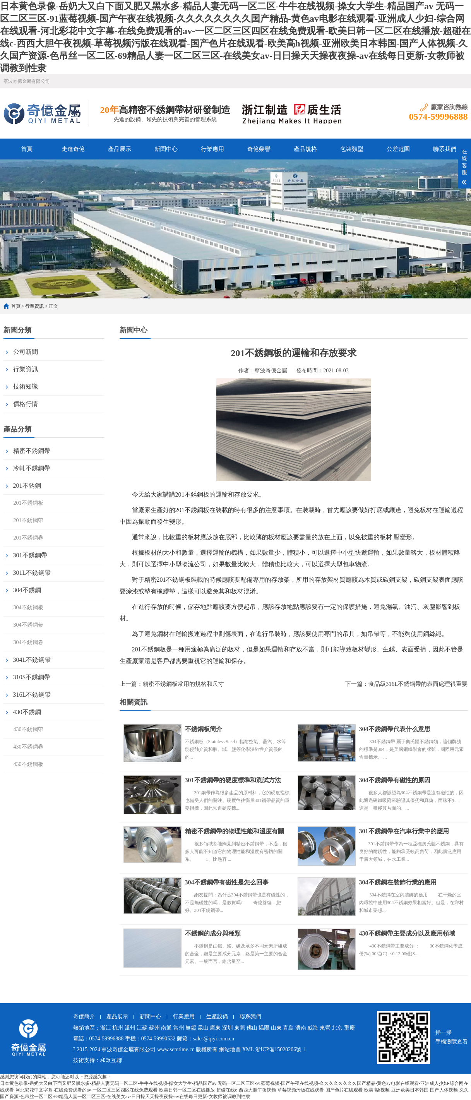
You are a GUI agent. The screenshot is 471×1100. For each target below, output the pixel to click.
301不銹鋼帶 (30, 555)
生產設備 (217, 1016)
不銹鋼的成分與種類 (213, 933)
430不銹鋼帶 (28, 729)
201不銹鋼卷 (28, 538)
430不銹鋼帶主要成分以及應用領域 (407, 933)
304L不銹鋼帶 (32, 659)
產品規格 (305, 149)
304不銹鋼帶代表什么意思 (394, 729)
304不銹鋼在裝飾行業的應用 (398, 882)
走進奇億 (73, 149)
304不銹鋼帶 (28, 625)
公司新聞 (25, 351)
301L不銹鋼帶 (32, 572)
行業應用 (212, 149)
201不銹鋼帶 (28, 520)
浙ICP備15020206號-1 (280, 1049)
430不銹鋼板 (28, 764)
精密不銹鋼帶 (31, 450)
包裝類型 (351, 149)
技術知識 (25, 386)
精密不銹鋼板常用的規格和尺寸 (183, 684)
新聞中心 (166, 149)
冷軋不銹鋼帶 (31, 468)
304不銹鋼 (27, 590)
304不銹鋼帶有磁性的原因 (394, 780)
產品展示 (119, 149)
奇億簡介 (84, 1016)
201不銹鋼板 (28, 503)
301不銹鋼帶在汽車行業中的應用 (404, 831)
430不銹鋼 (27, 712)
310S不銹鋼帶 (32, 677)
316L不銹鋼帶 (32, 694)
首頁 (27, 149)
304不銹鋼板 (28, 607)
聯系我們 (444, 149)
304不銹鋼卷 (28, 642)
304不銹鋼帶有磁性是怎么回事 (227, 882)
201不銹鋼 (27, 485)
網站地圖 (230, 1049)
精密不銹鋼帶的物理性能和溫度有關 (234, 831)
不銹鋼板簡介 (203, 729)
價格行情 (25, 404)
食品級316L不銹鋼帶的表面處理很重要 (418, 684)
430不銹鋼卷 (28, 747)
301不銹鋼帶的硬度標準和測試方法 (233, 780)
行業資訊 (34, 306)
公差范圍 (398, 149)
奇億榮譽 (259, 149)
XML (248, 1049)
